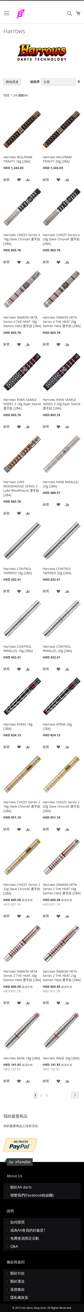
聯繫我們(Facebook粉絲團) (32, 1195)
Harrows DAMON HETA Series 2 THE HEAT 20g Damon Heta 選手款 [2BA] (22, 975)
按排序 (35, 82)
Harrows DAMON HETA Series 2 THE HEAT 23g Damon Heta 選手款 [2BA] (62, 975)
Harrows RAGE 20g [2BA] (61, 1058)
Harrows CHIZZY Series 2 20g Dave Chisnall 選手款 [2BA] (61, 806)
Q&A (14, 1246)
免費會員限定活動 (24, 1238)
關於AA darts (21, 1187)
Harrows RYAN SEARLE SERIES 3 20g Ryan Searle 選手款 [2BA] (61, 404)
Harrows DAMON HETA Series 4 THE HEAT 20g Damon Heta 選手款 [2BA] (62, 321)
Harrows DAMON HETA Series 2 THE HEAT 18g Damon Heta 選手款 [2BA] (62, 888)
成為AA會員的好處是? (27, 1230)
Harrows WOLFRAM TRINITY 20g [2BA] (57, 159)
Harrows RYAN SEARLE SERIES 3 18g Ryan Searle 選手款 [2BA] (22, 404)
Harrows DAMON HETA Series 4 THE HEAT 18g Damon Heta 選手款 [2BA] (22, 321)
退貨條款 (17, 1289)
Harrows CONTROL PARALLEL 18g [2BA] (18, 648)
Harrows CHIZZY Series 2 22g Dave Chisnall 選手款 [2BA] (21, 888)
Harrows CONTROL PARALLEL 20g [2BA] (57, 648)
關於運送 (17, 1281)
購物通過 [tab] (12, 82)
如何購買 (17, 1222)
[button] (19, 179)
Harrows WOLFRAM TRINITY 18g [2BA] (17, 159)
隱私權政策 (19, 1297)
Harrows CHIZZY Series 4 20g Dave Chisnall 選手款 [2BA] (61, 239)
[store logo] (31, 14)
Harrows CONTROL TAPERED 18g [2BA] (17, 571)
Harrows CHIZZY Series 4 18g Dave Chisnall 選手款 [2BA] (21, 239)
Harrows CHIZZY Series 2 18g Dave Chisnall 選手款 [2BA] (21, 806)
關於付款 (17, 1273)
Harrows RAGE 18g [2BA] (21, 1058)
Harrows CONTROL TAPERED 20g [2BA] (57, 571)
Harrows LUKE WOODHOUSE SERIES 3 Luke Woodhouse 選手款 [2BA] (21, 488)
